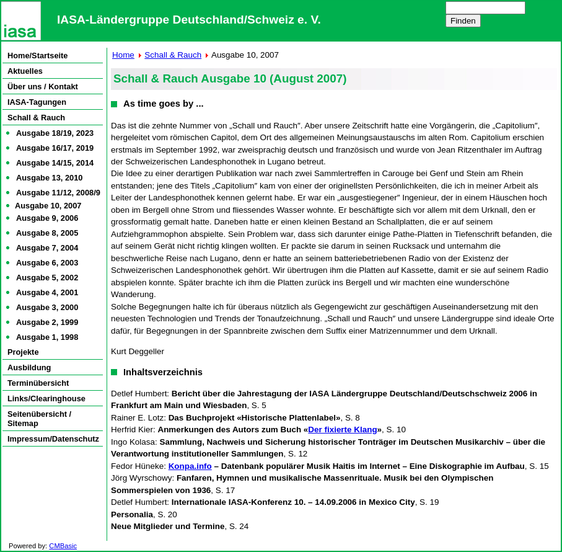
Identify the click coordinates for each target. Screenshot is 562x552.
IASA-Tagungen (36, 102)
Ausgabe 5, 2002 (47, 277)
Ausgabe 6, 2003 (47, 262)
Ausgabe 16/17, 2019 (55, 148)
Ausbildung (29, 367)
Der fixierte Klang (342, 429)
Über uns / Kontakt (42, 86)
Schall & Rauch (36, 117)
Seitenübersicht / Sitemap (39, 418)
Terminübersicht (38, 383)
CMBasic (63, 546)
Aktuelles (25, 71)
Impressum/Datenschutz (53, 438)
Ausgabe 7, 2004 (47, 247)
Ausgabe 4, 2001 (47, 292)
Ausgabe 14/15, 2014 (55, 162)
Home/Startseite (37, 55)
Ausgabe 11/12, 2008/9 (58, 192)
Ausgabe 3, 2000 (47, 307)
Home (123, 55)
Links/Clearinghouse (46, 398)
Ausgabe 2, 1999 (47, 322)
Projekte (23, 352)
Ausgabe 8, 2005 (47, 233)
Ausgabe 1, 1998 (47, 337)
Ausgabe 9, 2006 (47, 218)
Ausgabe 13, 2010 (49, 177)
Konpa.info (190, 466)
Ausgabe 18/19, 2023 (55, 133)
